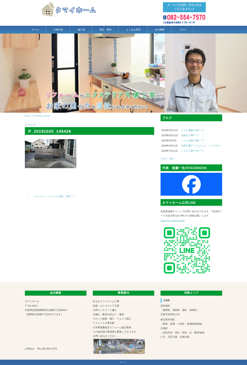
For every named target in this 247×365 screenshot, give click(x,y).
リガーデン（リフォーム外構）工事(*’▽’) (54, 196)
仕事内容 (58, 29)
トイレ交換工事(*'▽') (192, 140)
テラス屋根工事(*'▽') (192, 130)
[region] (123, 73)
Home (124, 362)
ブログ (182, 29)
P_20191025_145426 (41, 116)
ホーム (35, 29)
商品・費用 (105, 29)
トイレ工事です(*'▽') (192, 150)
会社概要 (159, 29)
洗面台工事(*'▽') (190, 135)
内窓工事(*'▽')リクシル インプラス (201, 145)
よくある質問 (133, 29)
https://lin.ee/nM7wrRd (172, 221)
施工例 (81, 29)
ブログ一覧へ (168, 158)
